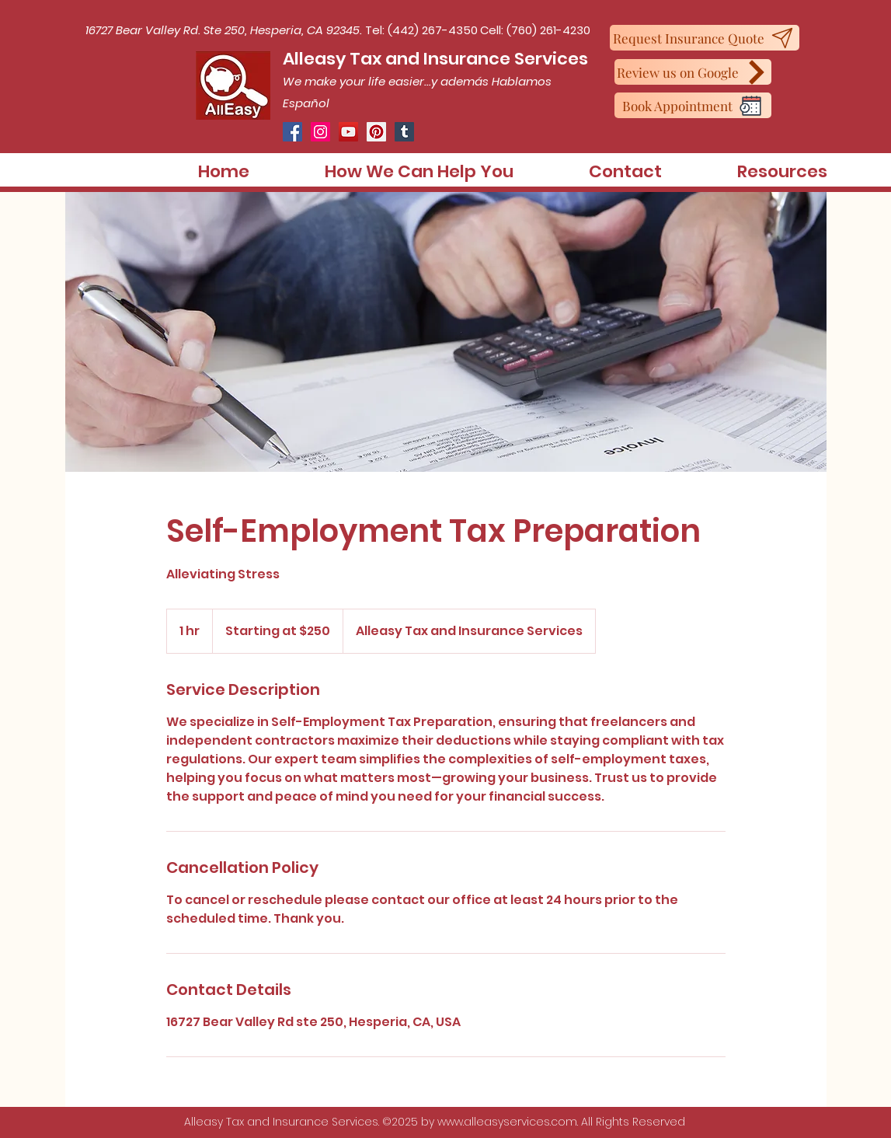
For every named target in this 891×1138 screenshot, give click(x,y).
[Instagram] (320, 131)
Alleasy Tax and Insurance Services (435, 59)
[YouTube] (348, 131)
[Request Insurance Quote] (704, 38)
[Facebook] (292, 131)
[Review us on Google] (692, 72)
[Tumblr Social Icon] (404, 131)
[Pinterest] (376, 131)
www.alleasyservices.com (507, 1121)
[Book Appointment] (692, 105)
